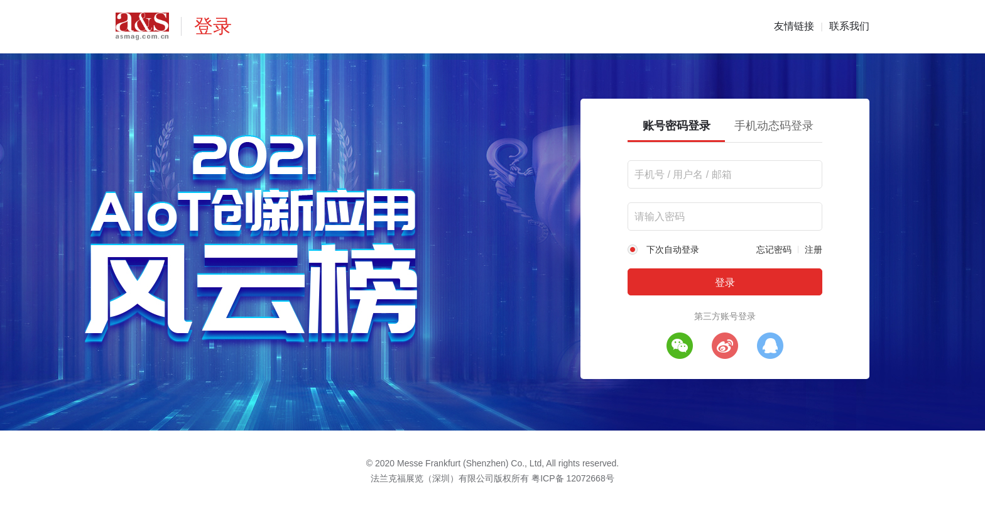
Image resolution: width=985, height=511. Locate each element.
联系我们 (849, 26)
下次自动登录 (672, 250)
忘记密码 (774, 250)
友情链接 (794, 26)
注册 (813, 250)
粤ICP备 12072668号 (572, 478)
